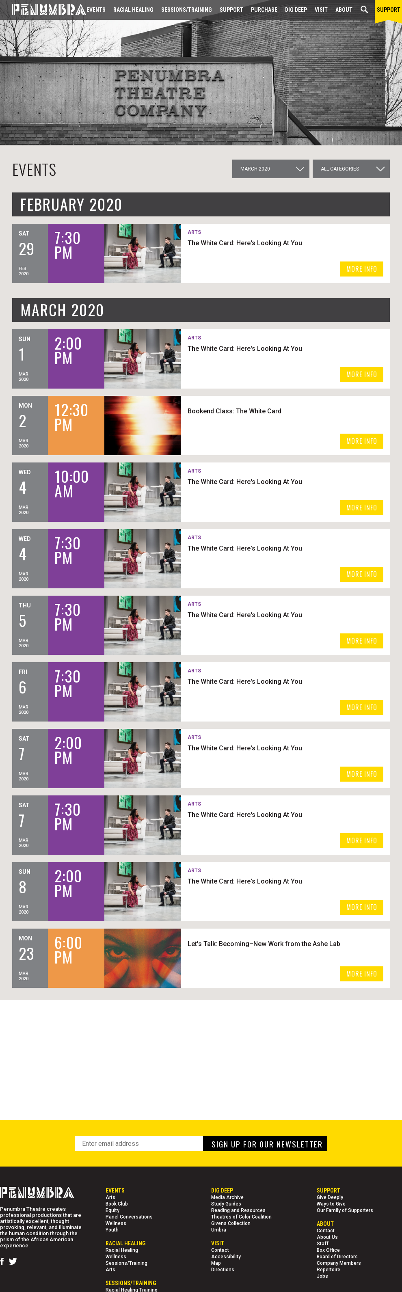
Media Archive (227, 1197)
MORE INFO (361, 269)
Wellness (116, 1223)
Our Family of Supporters (345, 1210)
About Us (327, 1237)
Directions (222, 1270)
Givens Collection (231, 1223)
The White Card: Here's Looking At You (245, 243)
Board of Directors (337, 1257)
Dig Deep (296, 9)
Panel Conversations (129, 1217)
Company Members (339, 1263)
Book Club (117, 1204)
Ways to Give (331, 1204)
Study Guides (226, 1204)
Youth (112, 1230)
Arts (110, 1197)
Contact (220, 1250)
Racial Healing (133, 9)
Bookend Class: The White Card (234, 411)
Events (96, 9)
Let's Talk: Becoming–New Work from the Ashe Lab (264, 944)
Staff (323, 1244)
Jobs (322, 1276)
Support (231, 9)
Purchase (264, 9)
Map (216, 1263)
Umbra (218, 1230)
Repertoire (328, 1270)
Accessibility (226, 1257)
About (343, 9)
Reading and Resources (238, 1210)
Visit (321, 9)
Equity (112, 1210)
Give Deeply (330, 1197)
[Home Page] (43, 10)
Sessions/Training (186, 9)
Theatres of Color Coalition (241, 1217)
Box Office (328, 1250)
